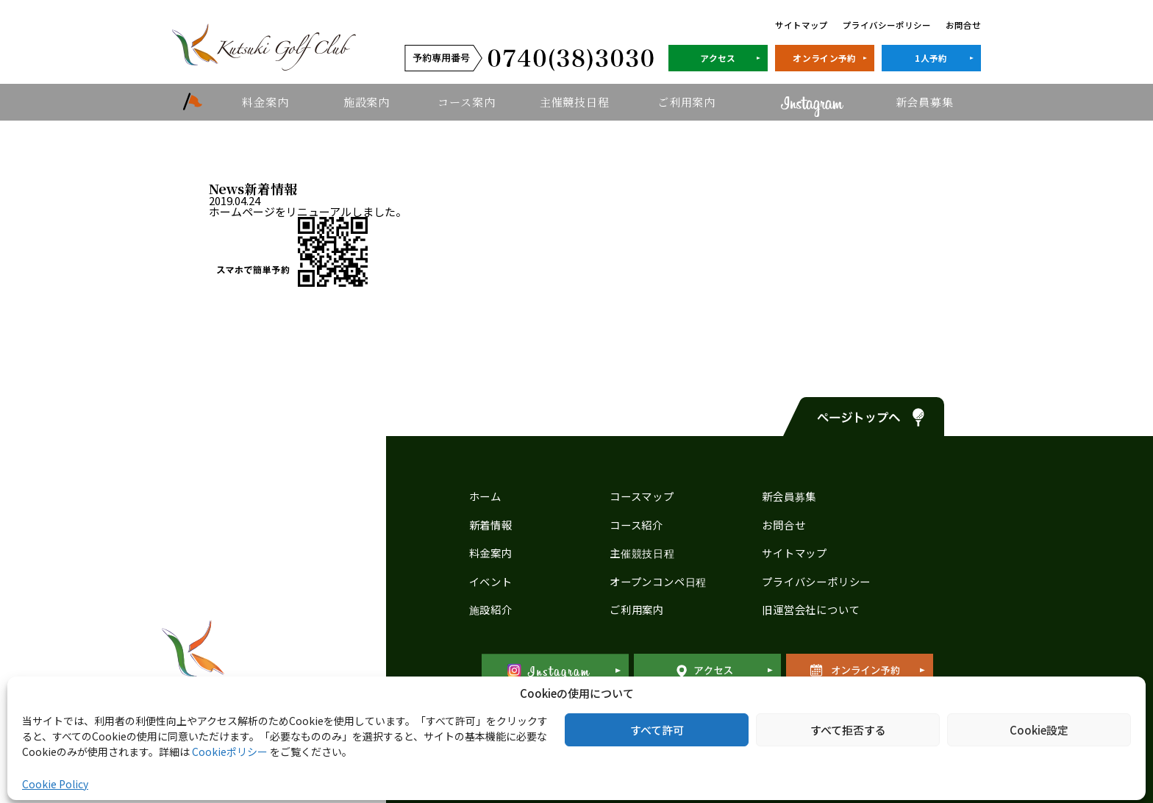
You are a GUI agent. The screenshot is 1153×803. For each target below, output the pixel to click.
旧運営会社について (811, 609)
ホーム (485, 496)
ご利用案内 (686, 102)
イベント (491, 581)
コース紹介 (636, 524)
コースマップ (642, 496)
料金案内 (265, 102)
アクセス (717, 57)
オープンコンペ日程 (658, 581)
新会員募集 (925, 102)
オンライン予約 (824, 57)
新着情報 (491, 524)
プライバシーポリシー (887, 25)
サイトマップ (801, 25)
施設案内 (366, 102)
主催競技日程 (575, 102)
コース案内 (466, 102)
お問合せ (963, 25)
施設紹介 (491, 609)
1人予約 (931, 57)
